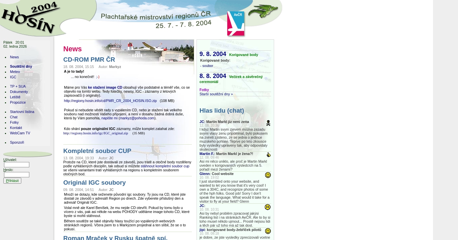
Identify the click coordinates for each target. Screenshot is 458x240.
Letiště (15, 97)
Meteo (15, 72)
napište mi (110, 118)
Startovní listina (22, 112)
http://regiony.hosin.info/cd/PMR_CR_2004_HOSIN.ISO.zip (110, 101)
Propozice (18, 102)
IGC (13, 77)
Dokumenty (19, 92)
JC (202, 122)
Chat (14, 117)
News (14, 57)
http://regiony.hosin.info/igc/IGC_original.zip (95, 133)
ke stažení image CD (105, 87)
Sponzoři (17, 142)
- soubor (206, 66)
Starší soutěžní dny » (216, 94)
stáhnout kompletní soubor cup (165, 166)
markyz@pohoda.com (137, 118)
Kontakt (16, 128)
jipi (202, 230)
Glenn (205, 174)
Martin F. (207, 154)
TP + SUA (18, 86)
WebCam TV (20, 133)
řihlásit (12, 181)
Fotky (14, 122)
